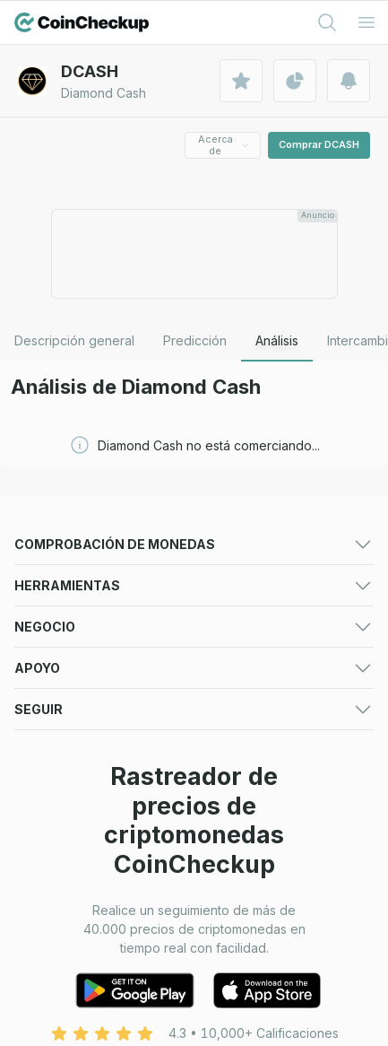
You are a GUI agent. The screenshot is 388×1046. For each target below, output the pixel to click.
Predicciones (233, 573)
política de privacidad (258, 1026)
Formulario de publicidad (267, 895)
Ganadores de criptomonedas (103, 637)
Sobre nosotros (240, 1004)
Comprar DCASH (319, 144)
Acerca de (224, 145)
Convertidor (229, 809)
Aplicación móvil (241, 723)
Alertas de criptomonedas (90, 809)
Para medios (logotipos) (266, 873)
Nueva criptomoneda (256, 678)
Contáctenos (52, 1004)
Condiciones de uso (74, 1026)
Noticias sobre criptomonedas (283, 701)
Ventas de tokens (66, 701)
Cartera (36, 787)
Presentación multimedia (86, 895)
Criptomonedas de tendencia (100, 678)
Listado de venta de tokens (95, 940)
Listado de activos (248, 918)
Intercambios (52, 596)
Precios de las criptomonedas (102, 573)
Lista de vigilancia (246, 787)
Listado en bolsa (62, 918)
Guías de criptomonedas (86, 723)
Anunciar (39, 873)
